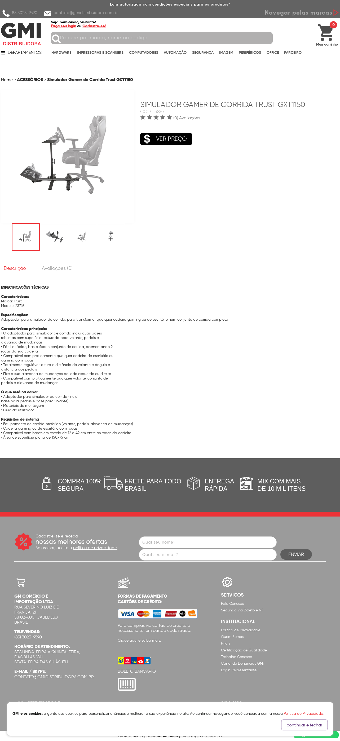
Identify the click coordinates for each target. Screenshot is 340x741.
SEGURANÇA (203, 53)
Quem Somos (232, 636)
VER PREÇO (163, 136)
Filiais (225, 643)
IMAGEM (226, 53)
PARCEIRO (293, 53)
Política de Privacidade (240, 630)
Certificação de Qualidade (244, 650)
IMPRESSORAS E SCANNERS (100, 53)
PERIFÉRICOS (250, 53)
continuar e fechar (304, 724)
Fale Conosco (232, 603)
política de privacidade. (95, 547)
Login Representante (239, 670)
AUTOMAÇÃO (175, 53)
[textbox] (165, 38)
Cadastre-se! (97, 26)
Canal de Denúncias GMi (242, 663)
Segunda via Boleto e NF (242, 610)
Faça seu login (66, 26)
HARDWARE (61, 53)
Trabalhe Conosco (236, 657)
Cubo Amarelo (164, 735)
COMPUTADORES (143, 53)
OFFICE (273, 53)
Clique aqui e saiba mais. (139, 640)
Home (7, 79)
